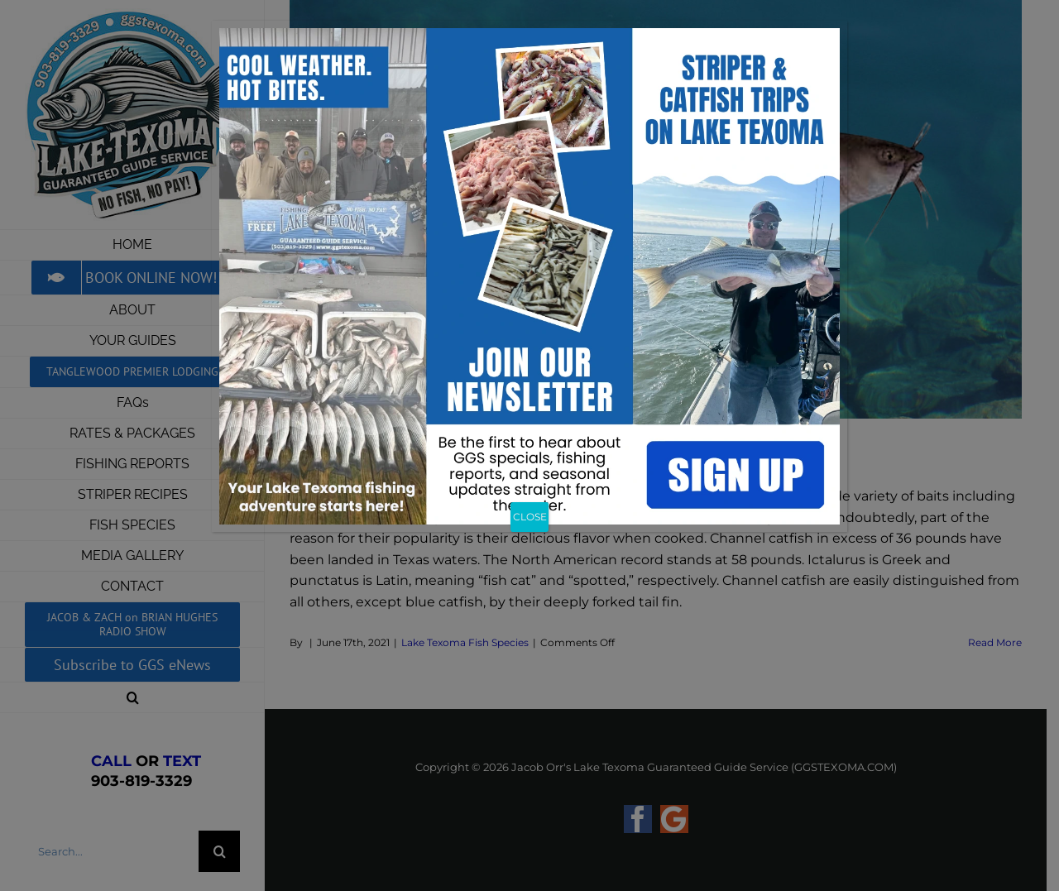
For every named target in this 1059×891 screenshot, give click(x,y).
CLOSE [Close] (530, 516)
